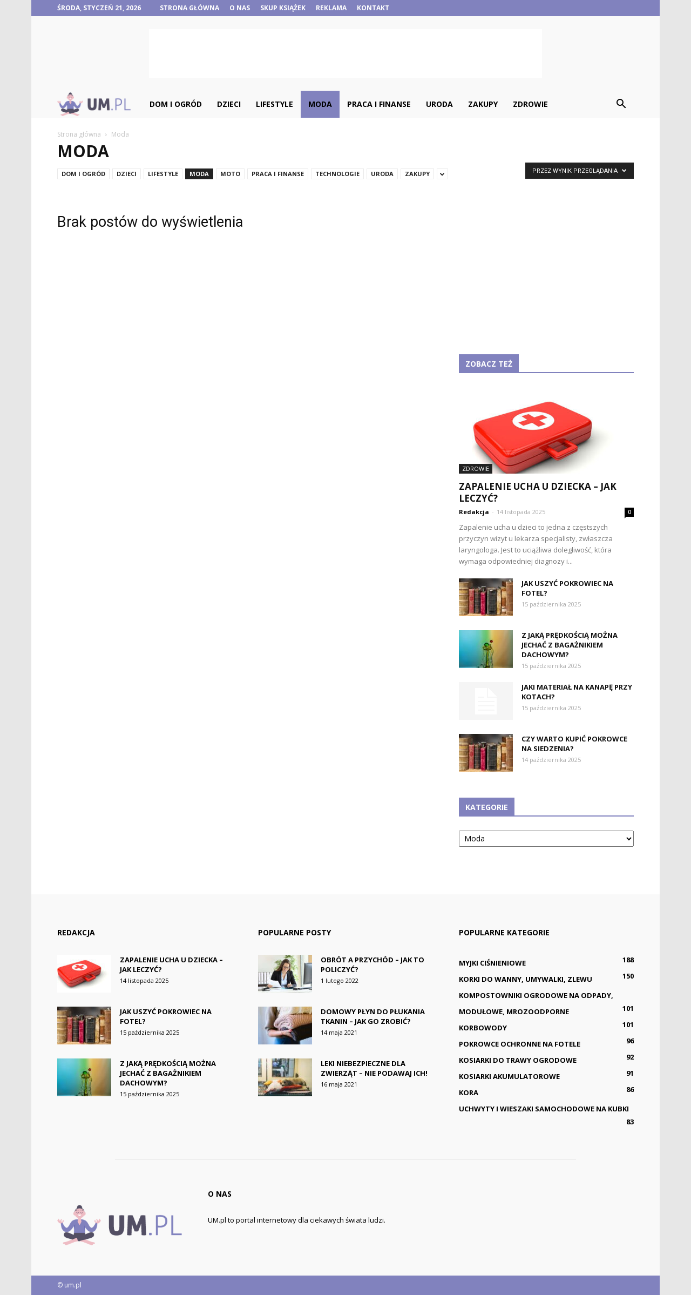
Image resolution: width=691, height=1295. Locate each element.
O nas (239, 7)
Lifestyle (274, 104)
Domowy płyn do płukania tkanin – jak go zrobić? (373, 1016)
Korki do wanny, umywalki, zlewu (525, 979)
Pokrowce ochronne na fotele (519, 1044)
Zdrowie (530, 104)
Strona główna (189, 7)
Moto (230, 174)
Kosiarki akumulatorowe (509, 1076)
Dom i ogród (176, 104)
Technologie (337, 174)
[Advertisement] (345, 53)
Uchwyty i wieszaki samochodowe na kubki (544, 1109)
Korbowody (483, 1028)
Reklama (331, 7)
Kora (468, 1092)
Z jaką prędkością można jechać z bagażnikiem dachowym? (569, 644)
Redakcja (474, 512)
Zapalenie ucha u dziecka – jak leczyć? (538, 492)
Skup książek (283, 7)
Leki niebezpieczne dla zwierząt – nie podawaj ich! (374, 1068)
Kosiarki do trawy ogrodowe (518, 1060)
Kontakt (373, 7)
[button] (621, 104)
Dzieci (229, 104)
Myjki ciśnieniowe (492, 963)
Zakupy (483, 104)
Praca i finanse (379, 104)
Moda (320, 104)
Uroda (439, 104)
